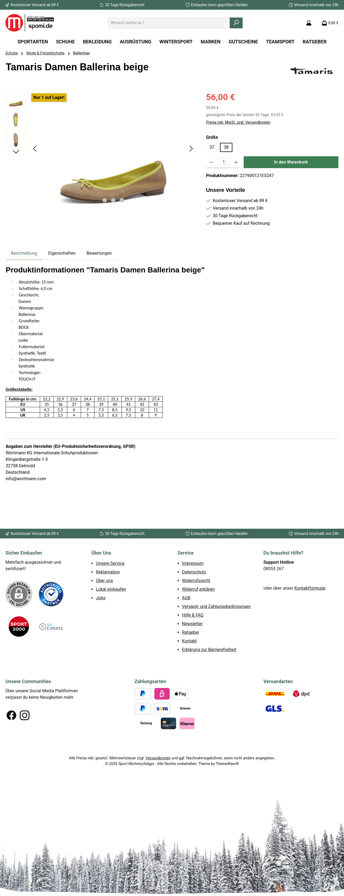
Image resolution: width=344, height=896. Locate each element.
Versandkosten (158, 758)
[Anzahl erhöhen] (236, 162)
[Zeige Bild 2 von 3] (113, 200)
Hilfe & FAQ (193, 615)
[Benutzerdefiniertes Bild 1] (51, 594)
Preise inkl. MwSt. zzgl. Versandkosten (238, 122)
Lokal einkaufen (111, 589)
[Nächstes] (191, 148)
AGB (186, 597)
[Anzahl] (224, 162)
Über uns (104, 580)
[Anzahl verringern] (211, 162)
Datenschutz (194, 572)
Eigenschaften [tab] (62, 253)
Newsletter (192, 623)
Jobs (100, 597)
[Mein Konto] (308, 23)
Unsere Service (110, 563)
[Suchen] (236, 23)
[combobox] (169, 23)
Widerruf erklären (198, 589)
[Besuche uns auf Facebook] (11, 715)
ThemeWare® (227, 764)
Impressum (193, 563)
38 (226, 147)
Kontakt (189, 641)
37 (212, 147)
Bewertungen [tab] (99, 253)
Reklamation (108, 572)
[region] (100, 148)
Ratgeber (190, 632)
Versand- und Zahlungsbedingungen (216, 606)
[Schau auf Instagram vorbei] (25, 715)
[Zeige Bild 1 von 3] (104, 200)
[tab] (24, 253)
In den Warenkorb (291, 162)
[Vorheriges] (35, 148)
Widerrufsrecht (196, 580)
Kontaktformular (310, 588)
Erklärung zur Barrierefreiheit (209, 649)
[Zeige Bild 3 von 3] (122, 200)
